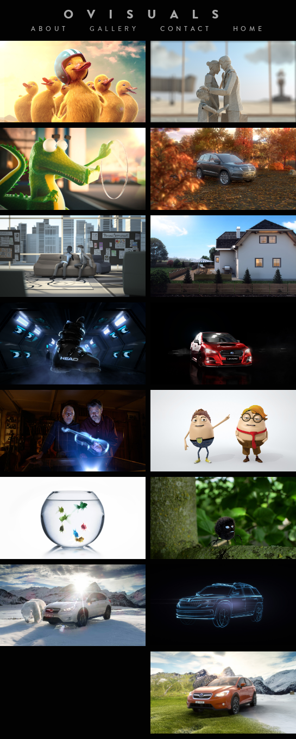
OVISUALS (148, 14)
